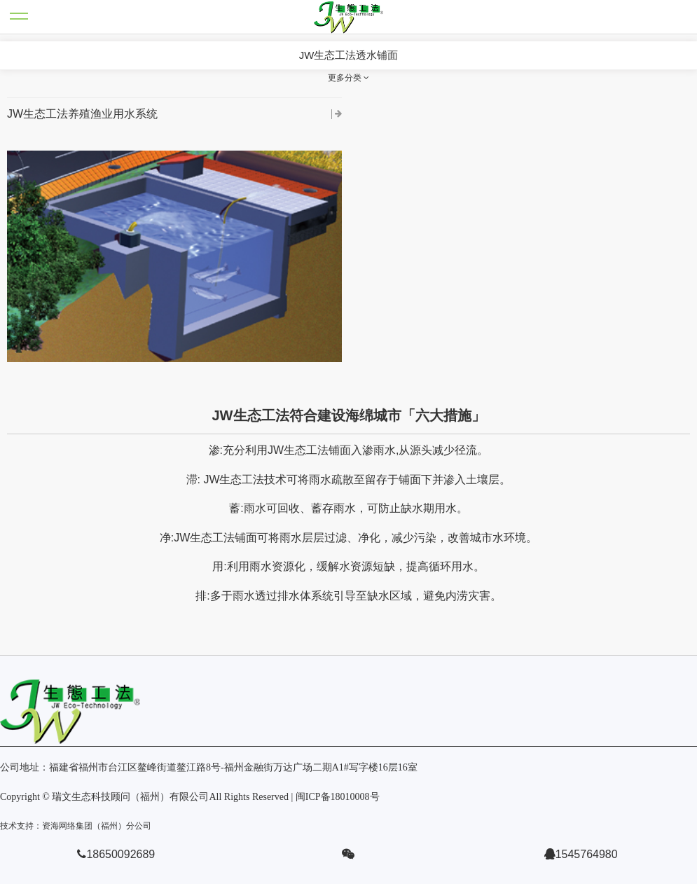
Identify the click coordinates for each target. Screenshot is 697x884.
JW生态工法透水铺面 (349, 55)
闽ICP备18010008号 (338, 797)
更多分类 (348, 77)
